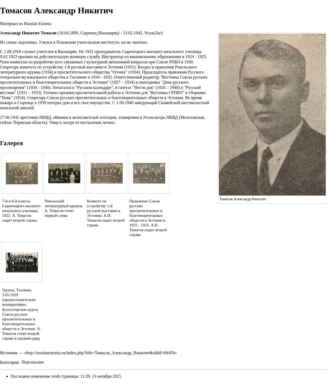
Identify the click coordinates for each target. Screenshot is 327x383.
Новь (6, 97)
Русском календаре (94, 87)
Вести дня (143, 87)
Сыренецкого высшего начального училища (161, 51)
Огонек (119, 72)
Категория (9, 362)
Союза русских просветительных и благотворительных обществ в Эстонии (115, 97)
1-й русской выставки (83, 67)
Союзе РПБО (168, 62)
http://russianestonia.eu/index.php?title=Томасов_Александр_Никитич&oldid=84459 (100, 353)
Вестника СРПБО (166, 92)
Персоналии (33, 362)
